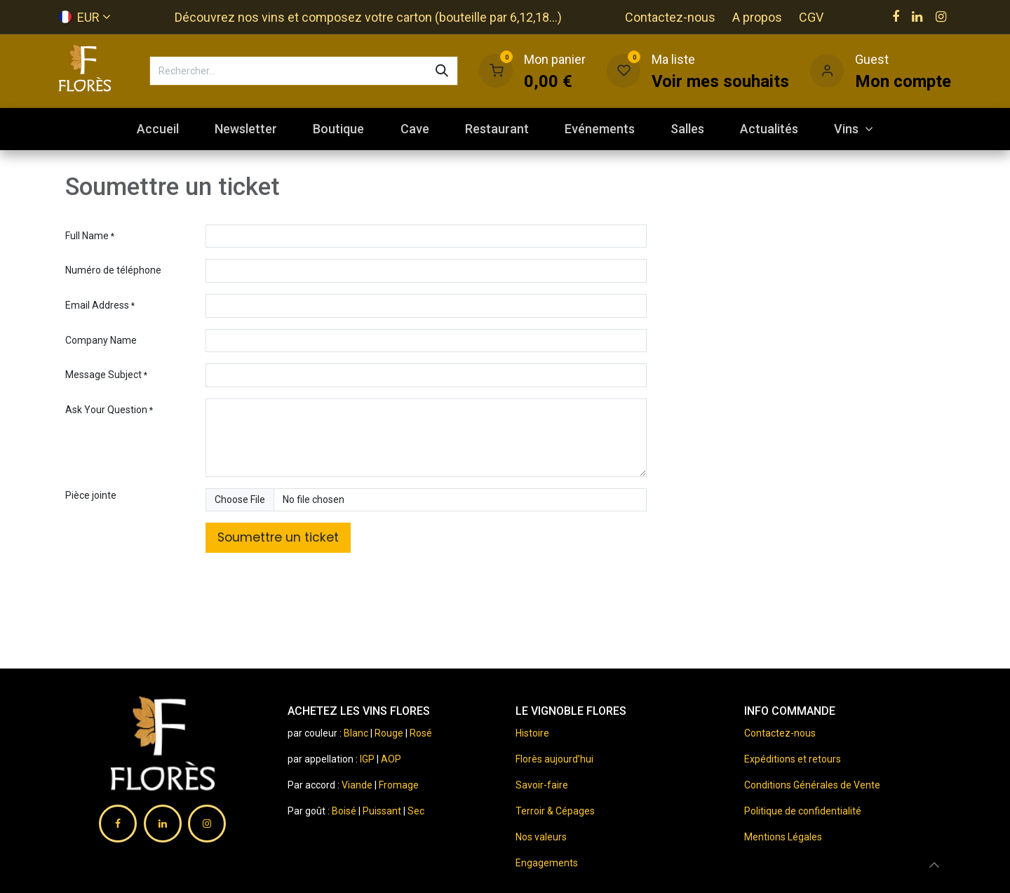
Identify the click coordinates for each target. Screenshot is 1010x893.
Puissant (383, 811)
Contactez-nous (670, 17)
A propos (757, 17)
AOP (391, 759)
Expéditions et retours (792, 759)
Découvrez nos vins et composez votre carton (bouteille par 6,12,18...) (368, 17)
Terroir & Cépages (555, 811)
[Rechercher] (441, 71)
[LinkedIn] (917, 17)
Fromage (399, 785)
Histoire (532, 733)
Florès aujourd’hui (554, 759)
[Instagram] (941, 17)
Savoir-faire (542, 785)
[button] (934, 865)
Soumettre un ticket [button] (278, 537)
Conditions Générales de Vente (812, 785)
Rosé (421, 733)
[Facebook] (895, 17)
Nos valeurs (541, 836)
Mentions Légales (783, 836)
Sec (416, 811)
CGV (811, 17)
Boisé (345, 811)
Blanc (356, 733)
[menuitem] (157, 128)
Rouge (389, 733)
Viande (357, 785)
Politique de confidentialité (802, 811)
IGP (367, 759)
